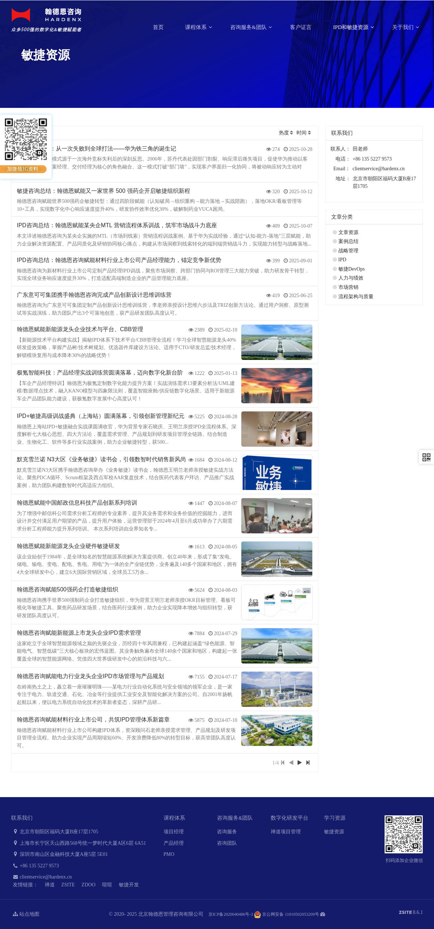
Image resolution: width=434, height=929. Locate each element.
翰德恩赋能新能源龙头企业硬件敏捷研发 (68, 546)
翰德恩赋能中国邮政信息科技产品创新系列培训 (77, 503)
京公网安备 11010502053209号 (286, 914)
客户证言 (301, 27)
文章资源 (348, 232)
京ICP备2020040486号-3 (230, 914)
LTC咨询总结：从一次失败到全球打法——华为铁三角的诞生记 (96, 149)
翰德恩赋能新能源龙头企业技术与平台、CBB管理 (80, 329)
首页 (158, 27)
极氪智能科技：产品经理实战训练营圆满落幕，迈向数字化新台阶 (100, 373)
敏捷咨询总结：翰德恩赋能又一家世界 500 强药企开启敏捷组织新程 (103, 191)
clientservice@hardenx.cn (379, 168)
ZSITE (68, 884)
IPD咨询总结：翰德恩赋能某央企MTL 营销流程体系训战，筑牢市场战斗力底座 (117, 225)
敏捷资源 (334, 831)
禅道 (50, 884)
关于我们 (403, 27)
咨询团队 (227, 843)
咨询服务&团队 (249, 27)
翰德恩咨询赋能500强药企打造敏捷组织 (67, 589)
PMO (169, 854)
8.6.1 (411, 913)
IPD (342, 259)
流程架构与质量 (355, 296)
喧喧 (107, 884)
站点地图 (26, 914)
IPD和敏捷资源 (351, 27)
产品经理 (174, 843)
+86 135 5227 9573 (35, 865)
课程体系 (196, 27)
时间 (301, 132)
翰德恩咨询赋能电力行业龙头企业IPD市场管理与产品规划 (90, 676)
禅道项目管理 (286, 831)
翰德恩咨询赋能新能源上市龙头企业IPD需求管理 (79, 633)
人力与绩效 (350, 278)
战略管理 (348, 250)
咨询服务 (227, 831)
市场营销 (348, 287)
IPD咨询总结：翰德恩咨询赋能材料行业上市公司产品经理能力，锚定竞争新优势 (119, 260)
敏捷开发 (129, 884)
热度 (284, 132)
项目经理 (174, 831)
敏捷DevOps (351, 269)
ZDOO (89, 884)
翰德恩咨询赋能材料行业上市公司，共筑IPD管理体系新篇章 (93, 719)
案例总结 (348, 241)
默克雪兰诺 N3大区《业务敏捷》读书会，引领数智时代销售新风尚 (101, 459)
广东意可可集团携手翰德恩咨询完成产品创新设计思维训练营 (94, 295)
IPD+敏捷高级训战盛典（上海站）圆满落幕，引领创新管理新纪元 (100, 416)
